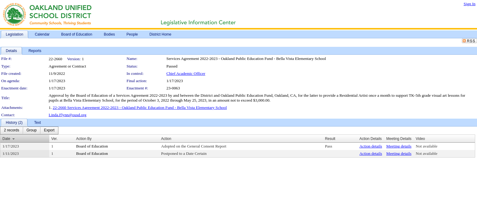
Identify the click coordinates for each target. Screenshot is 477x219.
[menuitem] (11, 130)
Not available (426, 146)
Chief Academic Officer (185, 73)
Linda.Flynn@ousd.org (67, 115)
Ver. (54, 139)
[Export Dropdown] (49, 130)
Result (330, 139)
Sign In (469, 4)
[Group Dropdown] (31, 130)
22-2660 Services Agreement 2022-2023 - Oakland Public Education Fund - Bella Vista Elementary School (140, 107)
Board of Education (92, 146)
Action (166, 139)
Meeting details (399, 146)
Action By (84, 139)
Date (6, 139)
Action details (370, 146)
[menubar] (29, 130)
